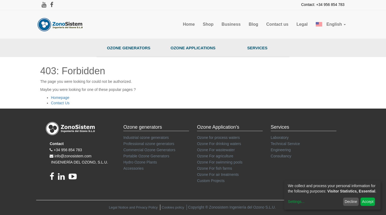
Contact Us (60, 103)
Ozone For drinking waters (219, 144)
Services (257, 48)
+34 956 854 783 (68, 150)
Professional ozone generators (148, 144)
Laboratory (280, 137)
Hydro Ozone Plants (140, 162)
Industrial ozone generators (146, 137)
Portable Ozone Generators (146, 156)
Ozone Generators (128, 48)
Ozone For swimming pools (220, 162)
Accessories (133, 168)
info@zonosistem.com (72, 156)
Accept (368, 201)
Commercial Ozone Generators (149, 150)
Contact (57, 144)
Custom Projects (211, 181)
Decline (351, 201)
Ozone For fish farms (214, 168)
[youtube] (74, 178)
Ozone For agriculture (215, 156)
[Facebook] (54, 178)
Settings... (296, 201)
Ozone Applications (193, 48)
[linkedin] (63, 178)
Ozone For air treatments (218, 174)
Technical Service (285, 144)
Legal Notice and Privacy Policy (133, 207)
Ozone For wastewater (216, 150)
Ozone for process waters (218, 137)
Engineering (281, 150)
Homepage (60, 97)
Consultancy (281, 156)
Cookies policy (173, 207)
